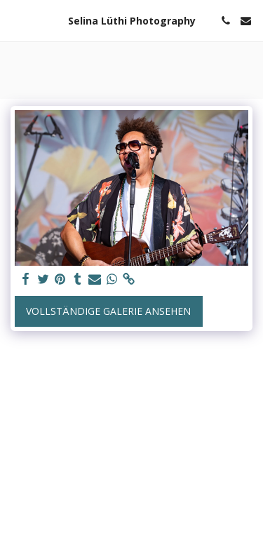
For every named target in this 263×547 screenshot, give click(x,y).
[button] (15, 20)
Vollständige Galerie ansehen (108, 311)
